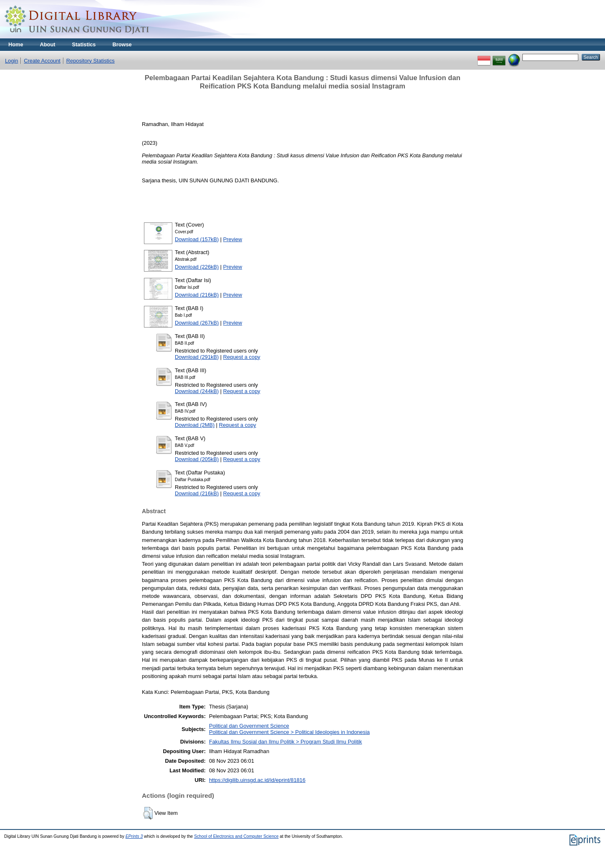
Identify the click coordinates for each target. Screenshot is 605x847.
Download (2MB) (194, 425)
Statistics (84, 44)
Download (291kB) (197, 357)
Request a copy (241, 357)
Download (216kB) (197, 295)
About (47, 44)
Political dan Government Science (249, 726)
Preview (232, 239)
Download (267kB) (197, 323)
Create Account (42, 61)
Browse (121, 44)
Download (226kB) (197, 267)
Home (15, 44)
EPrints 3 (134, 836)
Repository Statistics (90, 61)
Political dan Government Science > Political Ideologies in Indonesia (289, 732)
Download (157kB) (197, 239)
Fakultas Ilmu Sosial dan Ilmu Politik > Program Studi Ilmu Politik (285, 742)
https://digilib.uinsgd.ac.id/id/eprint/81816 (257, 780)
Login (11, 61)
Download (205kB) (197, 459)
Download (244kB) (197, 391)
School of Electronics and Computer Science (236, 836)
